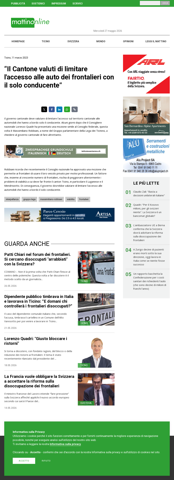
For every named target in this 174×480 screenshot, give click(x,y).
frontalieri (84, 199)
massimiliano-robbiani (51, 199)
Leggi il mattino (155, 41)
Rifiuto (46, 460)
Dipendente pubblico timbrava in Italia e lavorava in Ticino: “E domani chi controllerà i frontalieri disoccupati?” (38, 301)
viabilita (70, 199)
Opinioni (128, 41)
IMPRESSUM (58, 3)
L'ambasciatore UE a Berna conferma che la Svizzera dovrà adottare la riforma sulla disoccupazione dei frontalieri (149, 232)
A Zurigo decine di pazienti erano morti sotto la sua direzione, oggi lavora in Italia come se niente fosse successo (149, 257)
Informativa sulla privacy (65, 444)
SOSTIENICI (38, 3)
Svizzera (73, 41)
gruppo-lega (29, 199)
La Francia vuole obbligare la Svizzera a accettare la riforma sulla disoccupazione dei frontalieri (39, 381)
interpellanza (12, 199)
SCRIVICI (78, 3)
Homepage (18, 41)
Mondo (100, 41)
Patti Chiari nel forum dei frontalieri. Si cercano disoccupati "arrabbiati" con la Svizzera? (37, 259)
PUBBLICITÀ (18, 3)
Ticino (46, 41)
